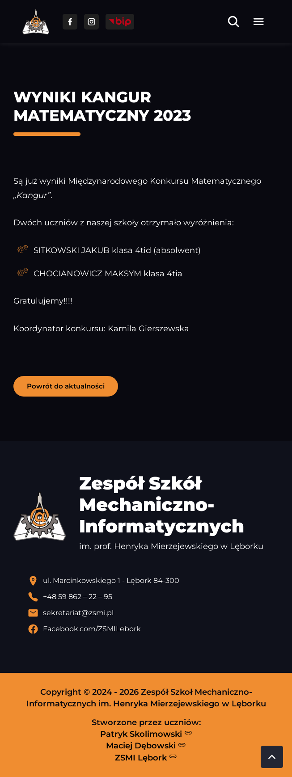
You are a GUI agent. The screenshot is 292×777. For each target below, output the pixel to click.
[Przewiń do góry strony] (272, 757)
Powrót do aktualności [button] (66, 386)
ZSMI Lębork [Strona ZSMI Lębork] (146, 757)
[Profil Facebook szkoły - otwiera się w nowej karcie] (153, 629)
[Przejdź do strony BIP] (120, 22)
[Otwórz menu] (258, 21)
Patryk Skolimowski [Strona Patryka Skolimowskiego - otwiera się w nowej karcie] (146, 734)
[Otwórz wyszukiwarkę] (233, 21)
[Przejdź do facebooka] (70, 22)
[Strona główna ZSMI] (35, 21)
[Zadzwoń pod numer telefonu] (153, 596)
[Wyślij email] (153, 613)
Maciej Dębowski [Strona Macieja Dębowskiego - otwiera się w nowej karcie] (146, 746)
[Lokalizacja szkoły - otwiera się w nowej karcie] (153, 580)
